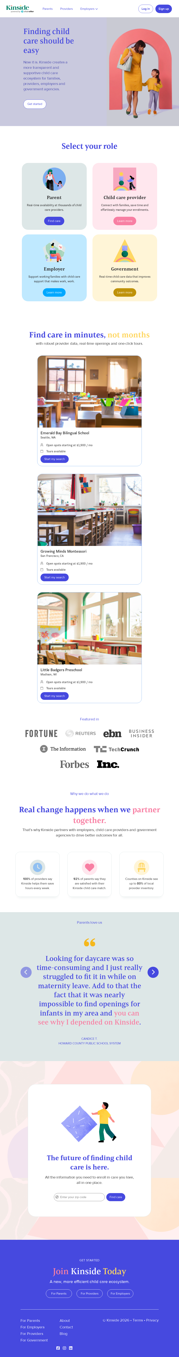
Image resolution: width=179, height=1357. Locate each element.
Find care (54, 221)
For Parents (58, 1294)
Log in (146, 9)
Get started (34, 104)
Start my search (54, 459)
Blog (63, 1333)
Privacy (152, 1320)
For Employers (120, 1294)
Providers (66, 9)
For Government (34, 1340)
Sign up (163, 9)
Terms (138, 1320)
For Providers (89, 1294)
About (65, 1320)
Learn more (124, 221)
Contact (66, 1327)
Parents (48, 9)
